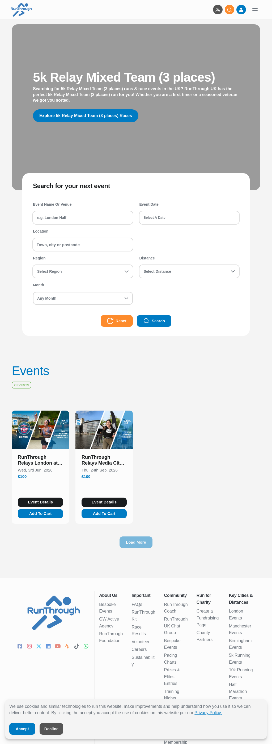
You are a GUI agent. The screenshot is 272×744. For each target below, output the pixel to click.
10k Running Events (241, 673)
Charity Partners (204, 636)
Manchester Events (240, 629)
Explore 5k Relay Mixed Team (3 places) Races (86, 115)
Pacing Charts (170, 658)
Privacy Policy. (208, 712)
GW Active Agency (109, 622)
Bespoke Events (107, 608)
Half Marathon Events (238, 691)
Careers (139, 649)
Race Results (138, 630)
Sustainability (142, 661)
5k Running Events (239, 658)
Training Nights (171, 695)
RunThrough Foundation (111, 637)
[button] (40, 461)
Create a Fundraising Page (208, 618)
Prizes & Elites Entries (172, 677)
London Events (236, 614)
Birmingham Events (240, 644)
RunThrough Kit (143, 615)
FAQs (136, 604)
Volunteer (140, 641)
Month (38, 285)
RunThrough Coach (176, 608)
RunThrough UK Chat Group (176, 626)
